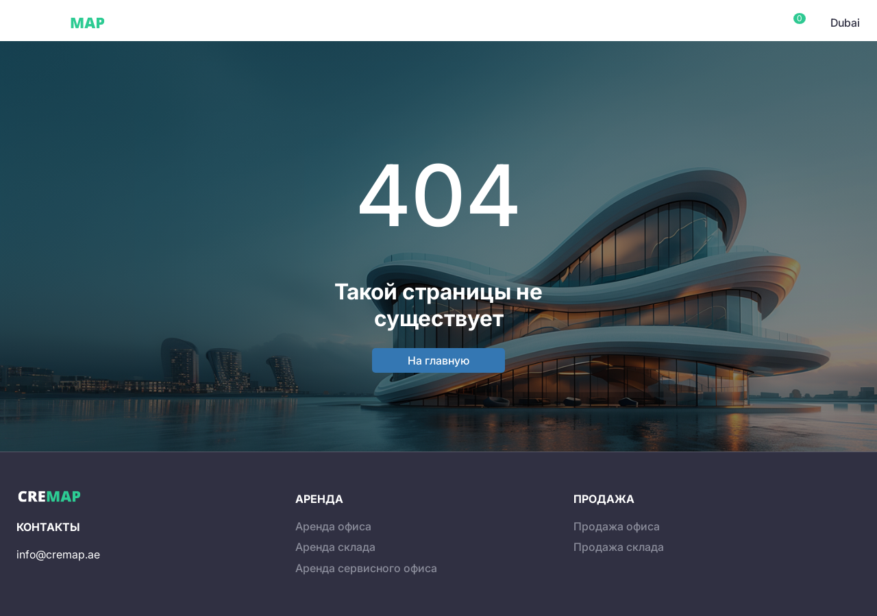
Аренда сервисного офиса (366, 568)
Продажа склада (618, 547)
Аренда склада (335, 547)
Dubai (143, 22)
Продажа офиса (616, 526)
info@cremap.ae (58, 554)
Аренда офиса (333, 526)
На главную (438, 360)
